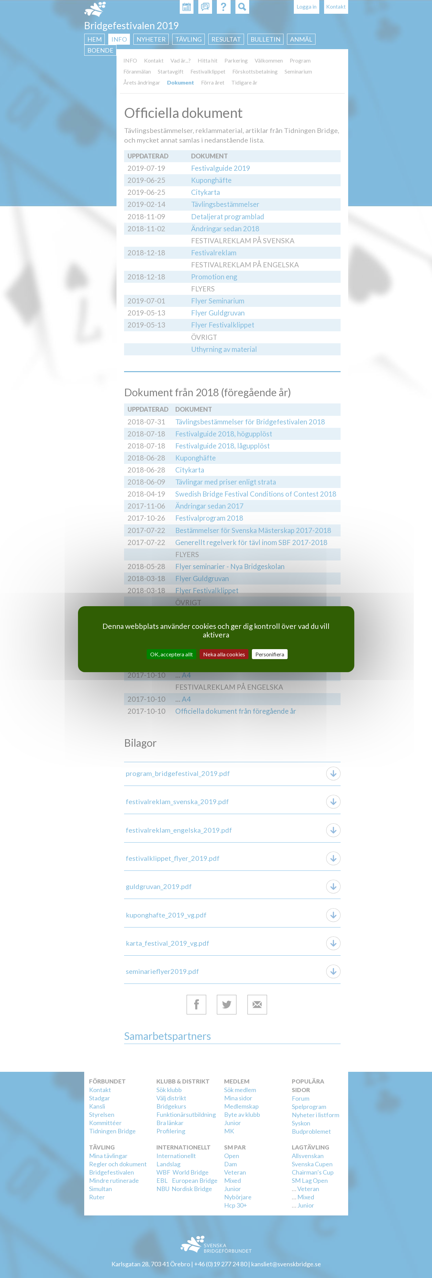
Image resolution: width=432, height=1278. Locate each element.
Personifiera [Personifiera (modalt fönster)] (269, 654)
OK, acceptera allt (171, 654)
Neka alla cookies (224, 654)
